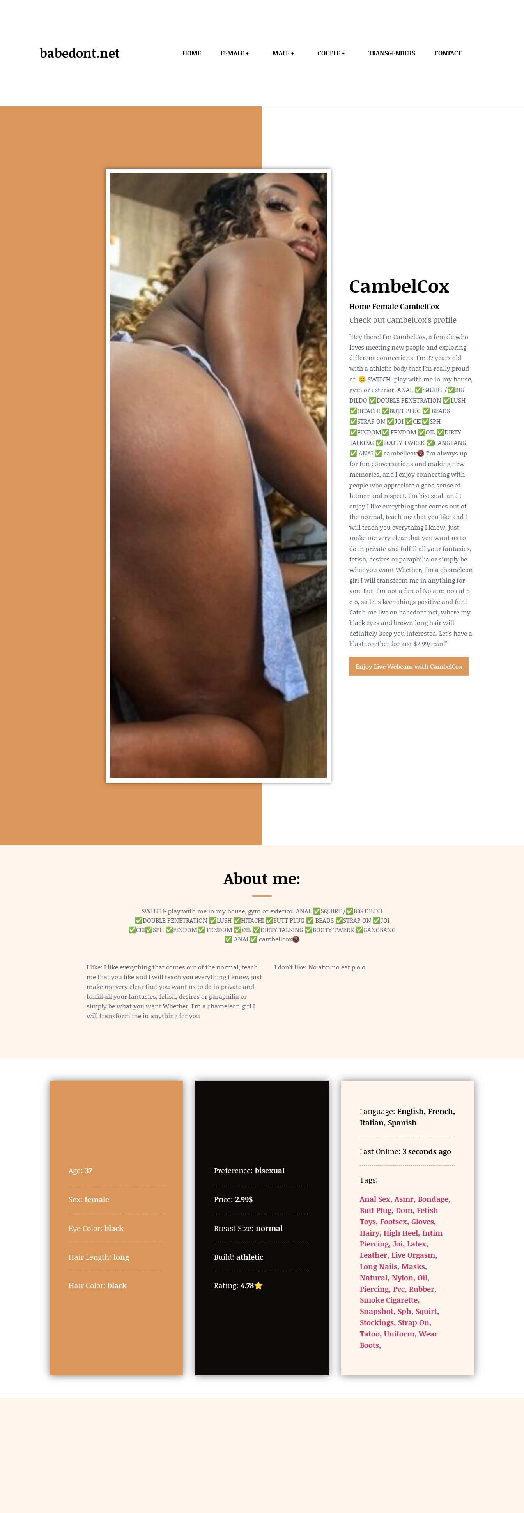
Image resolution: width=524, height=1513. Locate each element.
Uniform (399, 1333)
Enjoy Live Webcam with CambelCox (409, 666)
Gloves (422, 1221)
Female (385, 306)
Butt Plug (375, 1210)
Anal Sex (375, 1198)
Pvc (399, 1288)
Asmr (404, 1198)
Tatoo (370, 1333)
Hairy (369, 1232)
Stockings (377, 1322)
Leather (373, 1255)
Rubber (421, 1288)
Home (191, 53)
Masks (413, 1266)
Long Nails (378, 1266)
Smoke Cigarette (389, 1299)
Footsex (393, 1221)
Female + (237, 53)
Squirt (426, 1311)
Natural (374, 1277)
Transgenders (391, 53)
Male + (285, 53)
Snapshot (376, 1311)
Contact (448, 53)
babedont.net (80, 53)
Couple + (333, 53)
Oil (422, 1277)
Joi (398, 1243)
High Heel (401, 1232)
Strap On (413, 1322)
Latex (416, 1243)
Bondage (433, 1198)
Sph (404, 1311)
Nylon (402, 1277)
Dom (404, 1210)
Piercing (374, 1288)
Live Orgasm (413, 1255)
